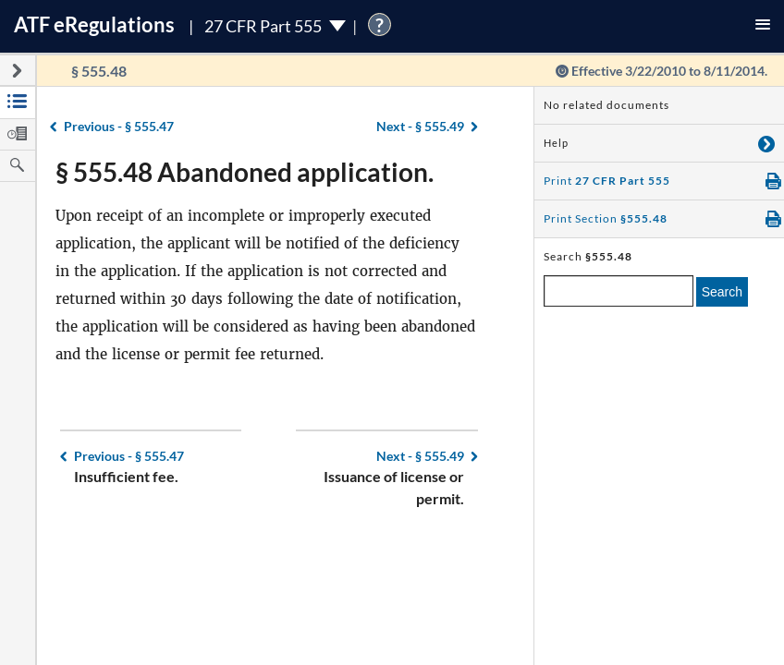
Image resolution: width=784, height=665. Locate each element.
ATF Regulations (94, 24)
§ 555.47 (119, 126)
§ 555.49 (420, 126)
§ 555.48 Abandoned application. (244, 171)
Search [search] (722, 291)
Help (556, 143)
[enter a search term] (618, 291)
